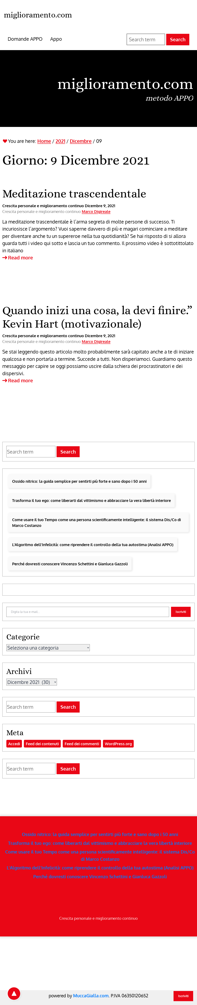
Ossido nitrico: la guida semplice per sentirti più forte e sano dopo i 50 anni (79, 481)
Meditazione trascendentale (74, 193)
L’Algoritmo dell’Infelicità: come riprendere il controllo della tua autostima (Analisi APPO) (92, 544)
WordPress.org (118, 743)
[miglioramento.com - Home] (38, 14)
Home (44, 141)
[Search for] (146, 39)
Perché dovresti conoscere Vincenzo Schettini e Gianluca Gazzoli (70, 563)
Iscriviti (181, 612)
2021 (60, 141)
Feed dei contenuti (42, 743)
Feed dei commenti (82, 743)
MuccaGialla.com (91, 995)
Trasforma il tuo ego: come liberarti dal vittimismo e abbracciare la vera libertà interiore (91, 500)
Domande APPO (25, 39)
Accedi (14, 743)
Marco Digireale (96, 211)
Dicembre (81, 141)
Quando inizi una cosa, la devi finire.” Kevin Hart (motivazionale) (97, 317)
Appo (56, 39)
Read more (17, 257)
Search (177, 39)
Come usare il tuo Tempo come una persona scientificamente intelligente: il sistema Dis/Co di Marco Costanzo (96, 522)
